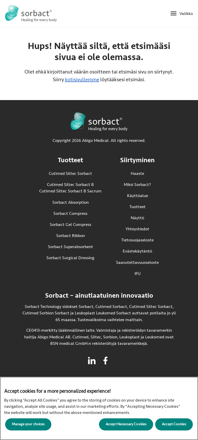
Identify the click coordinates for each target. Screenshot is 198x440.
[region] (99, 408)
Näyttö (137, 218)
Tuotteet (137, 206)
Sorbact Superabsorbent (70, 246)
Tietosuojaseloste (137, 240)
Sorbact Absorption (70, 202)
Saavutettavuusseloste (137, 262)
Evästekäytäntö (137, 251)
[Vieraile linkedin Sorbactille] (92, 360)
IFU (147, 273)
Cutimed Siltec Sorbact (70, 173)
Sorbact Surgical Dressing (70, 257)
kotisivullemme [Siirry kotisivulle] (82, 79)
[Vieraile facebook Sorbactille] (105, 360)
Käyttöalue (137, 195)
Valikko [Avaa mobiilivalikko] (186, 13)
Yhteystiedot (137, 229)
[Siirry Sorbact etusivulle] (31, 13)
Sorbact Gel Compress (70, 224)
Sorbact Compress (70, 213)
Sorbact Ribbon (70, 235)
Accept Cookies (174, 424)
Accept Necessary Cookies (126, 424)
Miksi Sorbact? (137, 184)
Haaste (137, 173)
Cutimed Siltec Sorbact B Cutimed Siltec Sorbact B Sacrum (70, 188)
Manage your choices (28, 424)
